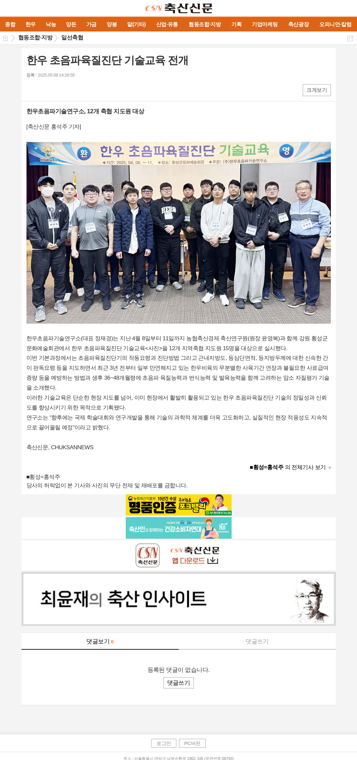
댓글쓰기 (257, 641)
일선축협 (72, 37)
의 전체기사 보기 (288, 467)
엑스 (45, 89)
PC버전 (192, 743)
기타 (72, 89)
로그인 (163, 743)
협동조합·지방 (35, 37)
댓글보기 (99, 641)
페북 (32, 89)
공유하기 (350, 38)
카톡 (59, 89)
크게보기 (316, 90)
